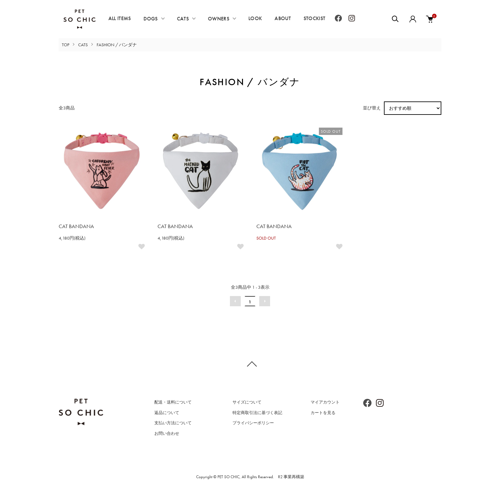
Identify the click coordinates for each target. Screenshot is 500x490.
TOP (65, 45)
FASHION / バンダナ (117, 45)
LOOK (255, 18)
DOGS (150, 18)
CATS (183, 18)
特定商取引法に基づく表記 (257, 412)
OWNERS (218, 18)
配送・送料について (173, 402)
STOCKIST (315, 18)
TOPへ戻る (250, 363)
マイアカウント (325, 402)
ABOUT (283, 18)
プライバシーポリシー (253, 423)
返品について (166, 412)
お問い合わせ (166, 433)
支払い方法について (173, 423)
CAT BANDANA (76, 226)
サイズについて (246, 402)
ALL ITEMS (119, 18)
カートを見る (323, 412)
